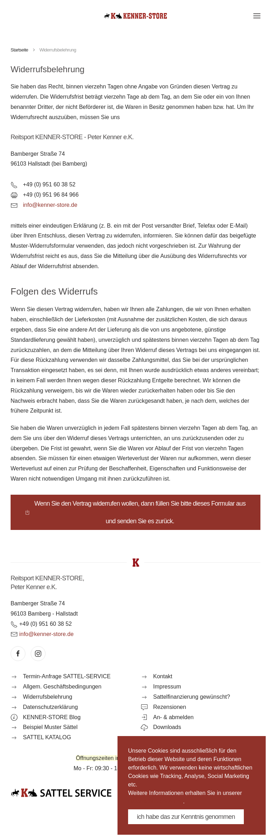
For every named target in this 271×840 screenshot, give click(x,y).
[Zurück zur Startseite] (135, 16)
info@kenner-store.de (50, 205)
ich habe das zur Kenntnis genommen (186, 816)
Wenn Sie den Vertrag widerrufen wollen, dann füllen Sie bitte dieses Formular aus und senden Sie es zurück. (135, 512)
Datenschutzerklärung (155, 801)
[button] (256, 16)
